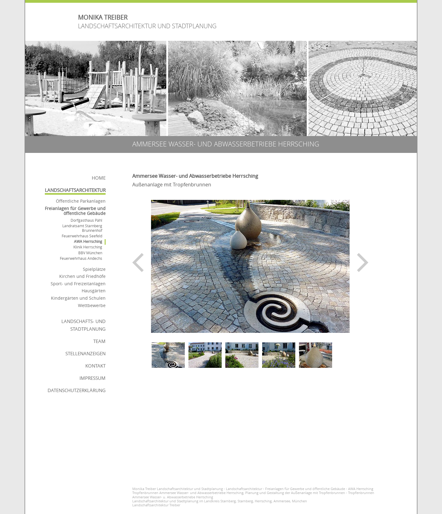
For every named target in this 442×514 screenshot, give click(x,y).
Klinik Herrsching (87, 247)
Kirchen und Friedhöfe (82, 276)
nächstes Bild (362, 262)
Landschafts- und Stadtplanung (83, 325)
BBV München (90, 252)
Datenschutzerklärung (77, 390)
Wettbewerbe (92, 305)
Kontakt (95, 366)
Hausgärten (94, 291)
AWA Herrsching (88, 241)
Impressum (92, 378)
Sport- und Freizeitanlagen (78, 283)
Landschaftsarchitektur (75, 190)
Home (99, 178)
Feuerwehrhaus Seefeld (82, 236)
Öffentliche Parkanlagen (81, 201)
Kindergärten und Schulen (78, 298)
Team (99, 341)
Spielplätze (94, 269)
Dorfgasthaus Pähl (86, 220)
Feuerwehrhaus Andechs (81, 258)
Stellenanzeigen (85, 353)
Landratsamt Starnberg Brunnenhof (82, 228)
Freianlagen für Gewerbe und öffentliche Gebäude (75, 210)
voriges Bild (138, 262)
